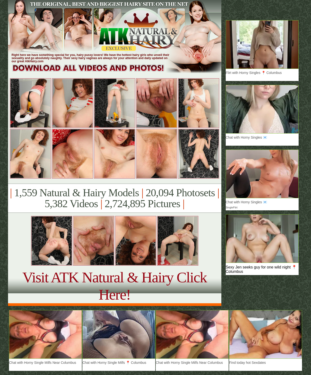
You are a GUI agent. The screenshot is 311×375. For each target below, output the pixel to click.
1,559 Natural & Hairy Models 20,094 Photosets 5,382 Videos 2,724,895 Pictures (114, 198)
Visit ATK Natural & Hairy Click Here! (114, 286)
